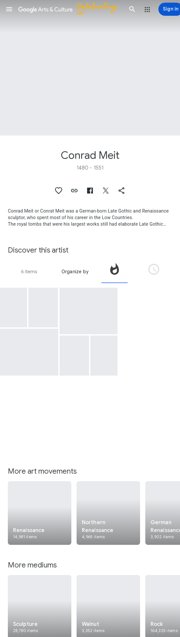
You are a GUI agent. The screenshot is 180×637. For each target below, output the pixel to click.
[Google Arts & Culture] (70, 9)
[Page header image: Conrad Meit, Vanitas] (90, 67)
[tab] (114, 271)
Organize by (75, 272)
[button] (9, 9)
